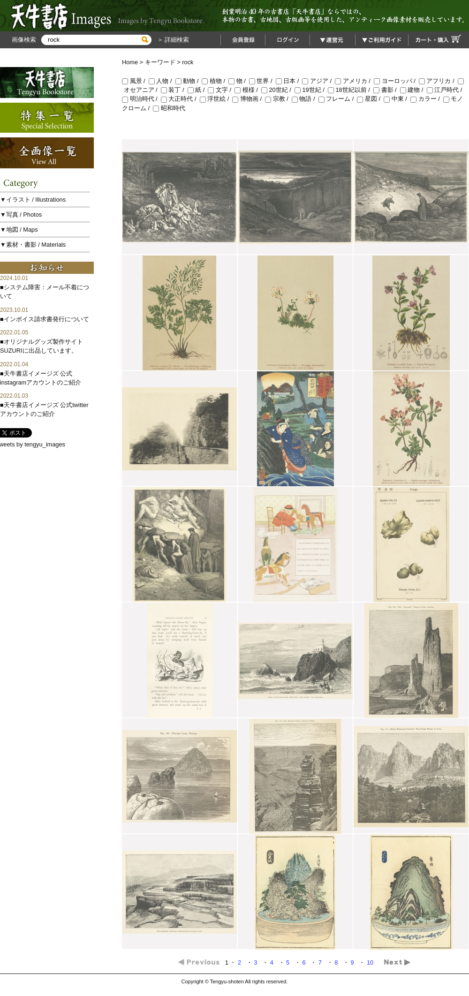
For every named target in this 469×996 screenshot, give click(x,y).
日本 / (289, 80)
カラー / (426, 98)
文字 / (221, 89)
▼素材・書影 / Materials (33, 244)
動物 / (188, 80)
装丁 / (174, 89)
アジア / (318, 80)
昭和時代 (169, 108)
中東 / (397, 98)
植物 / (215, 80)
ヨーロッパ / (396, 80)
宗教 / (278, 98)
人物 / (162, 80)
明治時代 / (141, 98)
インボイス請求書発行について (46, 319)
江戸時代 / (445, 89)
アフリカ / (438, 80)
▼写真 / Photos (21, 214)
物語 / (305, 98)
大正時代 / (180, 98)
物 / (238, 80)
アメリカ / (354, 80)
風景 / (135, 80)
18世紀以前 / (350, 89)
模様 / (247, 89)
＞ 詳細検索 (172, 39)
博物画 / (248, 98)
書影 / (386, 89)
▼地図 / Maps (19, 229)
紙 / (198, 89)
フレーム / (337, 98)
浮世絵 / (216, 98)
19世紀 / (311, 89)
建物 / (413, 89)
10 (371, 962)
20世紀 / (278, 89)
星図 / (370, 98)
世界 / (262, 80)
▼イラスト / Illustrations (33, 199)
